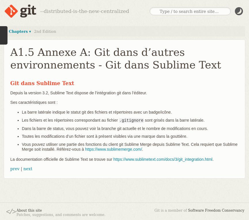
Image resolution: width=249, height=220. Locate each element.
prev (15, 169)
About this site (29, 210)
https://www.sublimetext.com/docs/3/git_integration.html (162, 159)
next (27, 169)
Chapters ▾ (20, 31)
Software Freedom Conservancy (216, 210)
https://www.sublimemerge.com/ (113, 149)
